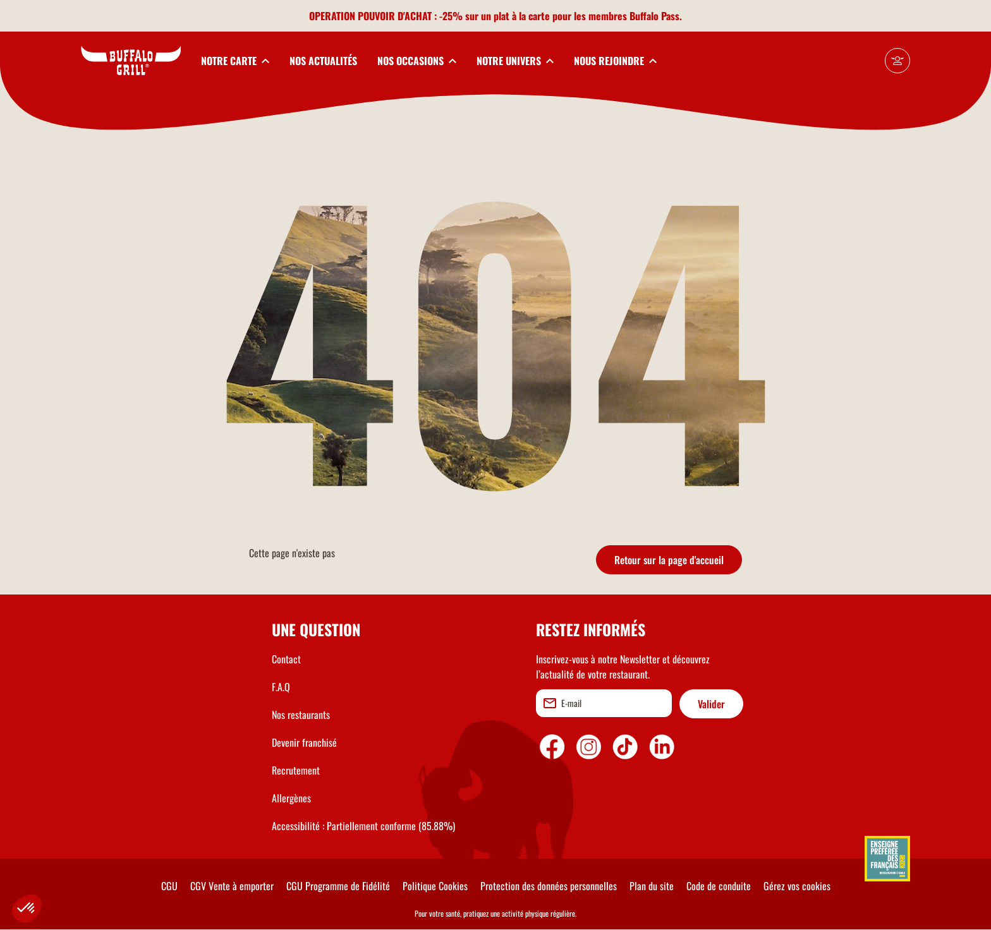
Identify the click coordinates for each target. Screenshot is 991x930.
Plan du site (651, 885)
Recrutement (296, 770)
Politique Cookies (435, 885)
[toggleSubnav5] (615, 60)
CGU (169, 885)
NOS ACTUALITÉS (323, 60)
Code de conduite (718, 885)
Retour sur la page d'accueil (669, 559)
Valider (711, 703)
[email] (604, 703)
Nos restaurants (301, 714)
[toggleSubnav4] (515, 60)
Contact (286, 659)
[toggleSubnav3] (416, 60)
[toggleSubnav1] (235, 60)
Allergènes (291, 798)
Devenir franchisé (304, 742)
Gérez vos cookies (796, 885)
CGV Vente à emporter (232, 885)
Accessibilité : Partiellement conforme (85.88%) (363, 825)
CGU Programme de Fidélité (338, 885)
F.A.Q (281, 686)
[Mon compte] (897, 60)
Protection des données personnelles (548, 885)
